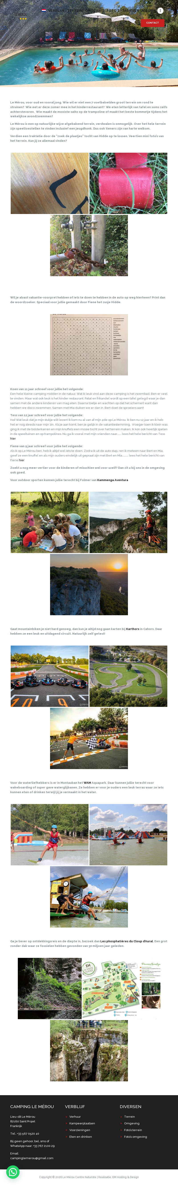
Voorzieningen (79, 1130)
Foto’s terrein (133, 1130)
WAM (87, 782)
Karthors (132, 629)
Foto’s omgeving (135, 1136)
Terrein (129, 1116)
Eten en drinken (80, 1136)
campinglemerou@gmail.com (31, 1158)
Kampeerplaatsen (82, 1123)
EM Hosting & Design (125, 1177)
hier (13, 438)
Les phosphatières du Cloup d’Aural (126, 941)
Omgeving (132, 1123)
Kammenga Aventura (112, 480)
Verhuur (75, 1116)
